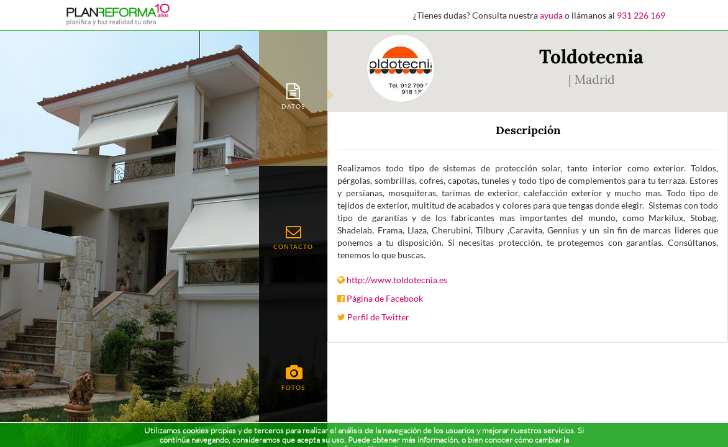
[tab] (293, 95)
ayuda (551, 15)
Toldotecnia (591, 56)
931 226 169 (641, 15)
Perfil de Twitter (378, 317)
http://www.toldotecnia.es (397, 279)
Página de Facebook (385, 298)
